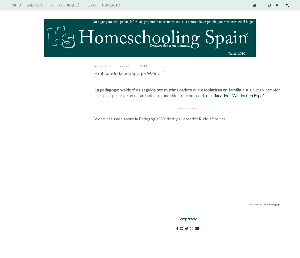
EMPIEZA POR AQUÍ (65, 5)
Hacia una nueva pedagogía (267, 204)
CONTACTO (111, 5)
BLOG (91, 5)
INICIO (16, 5)
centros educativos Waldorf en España (231, 95)
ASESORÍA (35, 5)
